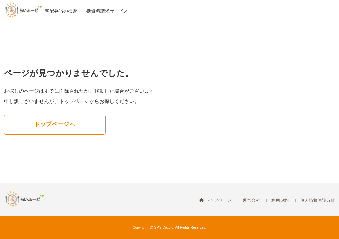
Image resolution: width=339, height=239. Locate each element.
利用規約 (280, 200)
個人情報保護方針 (317, 200)
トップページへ (54, 124)
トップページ (217, 200)
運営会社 (251, 200)
